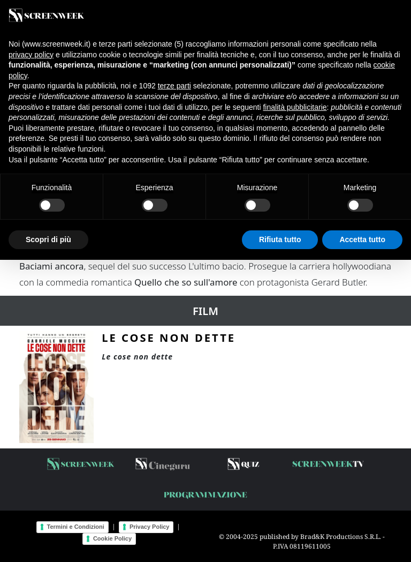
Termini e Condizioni (75, 526)
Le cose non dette (168, 337)
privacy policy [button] (31, 54)
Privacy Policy (150, 526)
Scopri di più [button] (48, 239)
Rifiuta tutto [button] (280, 239)
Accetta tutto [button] (362, 239)
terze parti (174, 85)
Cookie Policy (112, 538)
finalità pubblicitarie (294, 107)
